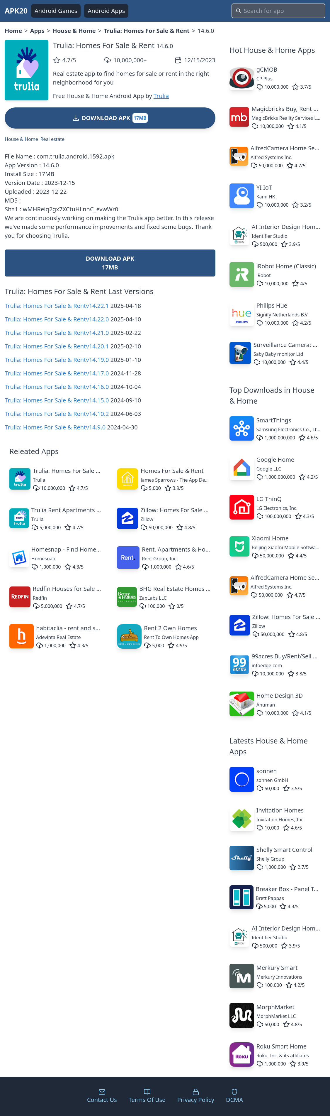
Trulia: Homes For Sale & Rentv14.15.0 (57, 400)
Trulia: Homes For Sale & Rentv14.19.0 (57, 360)
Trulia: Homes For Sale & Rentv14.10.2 (57, 414)
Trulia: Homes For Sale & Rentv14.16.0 (57, 387)
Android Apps (106, 11)
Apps (37, 31)
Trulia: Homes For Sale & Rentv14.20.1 (57, 346)
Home (13, 31)
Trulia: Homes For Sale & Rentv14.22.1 (57, 306)
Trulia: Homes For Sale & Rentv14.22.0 (57, 319)
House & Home (74, 31)
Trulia (161, 96)
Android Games (56, 11)
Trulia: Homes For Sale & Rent (146, 31)
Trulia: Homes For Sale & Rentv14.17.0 (57, 373)
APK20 (16, 11)
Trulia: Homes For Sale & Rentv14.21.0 (57, 333)
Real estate (52, 139)
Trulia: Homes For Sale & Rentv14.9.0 (55, 427)
